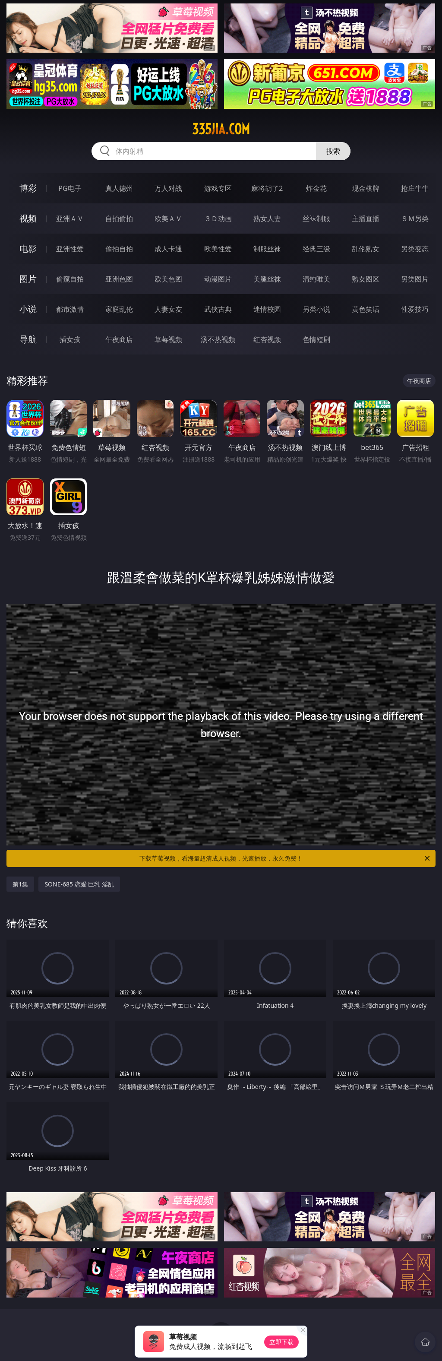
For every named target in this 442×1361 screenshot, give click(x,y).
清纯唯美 (316, 279)
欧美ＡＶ (168, 218)
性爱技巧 (415, 309)
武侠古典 (218, 309)
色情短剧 (316, 339)
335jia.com (221, 129)
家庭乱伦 (119, 309)
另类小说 (316, 309)
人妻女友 (168, 309)
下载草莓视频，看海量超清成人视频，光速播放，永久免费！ (285, 858)
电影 (28, 248)
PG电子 (69, 188)
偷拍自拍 (119, 248)
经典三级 (316, 248)
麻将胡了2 (267, 188)
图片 (28, 279)
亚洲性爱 (70, 248)
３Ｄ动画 (218, 218)
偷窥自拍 (70, 279)
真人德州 (119, 188)
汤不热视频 (218, 339)
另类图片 (415, 279)
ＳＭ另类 (415, 218)
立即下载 (281, 1342)
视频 (28, 218)
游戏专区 (218, 188)
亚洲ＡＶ (70, 218)
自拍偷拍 (119, 218)
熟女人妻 (267, 218)
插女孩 (70, 339)
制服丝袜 (267, 248)
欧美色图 (168, 279)
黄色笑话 (365, 309)
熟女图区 (365, 279)
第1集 (20, 884)
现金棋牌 (365, 188)
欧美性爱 (218, 248)
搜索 (333, 151)
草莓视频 (168, 339)
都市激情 (70, 309)
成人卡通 (168, 248)
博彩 (28, 188)
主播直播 (365, 218)
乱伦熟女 (365, 248)
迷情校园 (267, 309)
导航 (28, 339)
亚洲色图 (119, 279)
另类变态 (415, 248)
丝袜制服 (316, 218)
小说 (28, 309)
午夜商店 (119, 339)
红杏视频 (267, 339)
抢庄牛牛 (415, 188)
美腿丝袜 (267, 279)
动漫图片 (218, 279)
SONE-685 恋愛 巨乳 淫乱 (79, 884)
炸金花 (316, 188)
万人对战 (168, 188)
